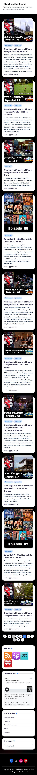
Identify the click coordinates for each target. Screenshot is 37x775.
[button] (5, 636)
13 (17, 636)
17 (32, 636)
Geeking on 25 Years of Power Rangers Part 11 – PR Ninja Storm (18, 172)
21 (18, 639)
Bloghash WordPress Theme (22, 772)
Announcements (9, 717)
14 (21, 636)
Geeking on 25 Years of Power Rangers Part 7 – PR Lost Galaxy (18, 488)
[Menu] (5, 13)
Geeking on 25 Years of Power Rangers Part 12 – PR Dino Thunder (18, 112)
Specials (18, 45)
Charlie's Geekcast (14, 4)
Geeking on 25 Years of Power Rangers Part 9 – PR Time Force (18, 365)
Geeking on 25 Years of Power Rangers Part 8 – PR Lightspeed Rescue (18, 428)
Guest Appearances (10, 725)
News (6, 728)
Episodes (8, 45)
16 (28, 636)
